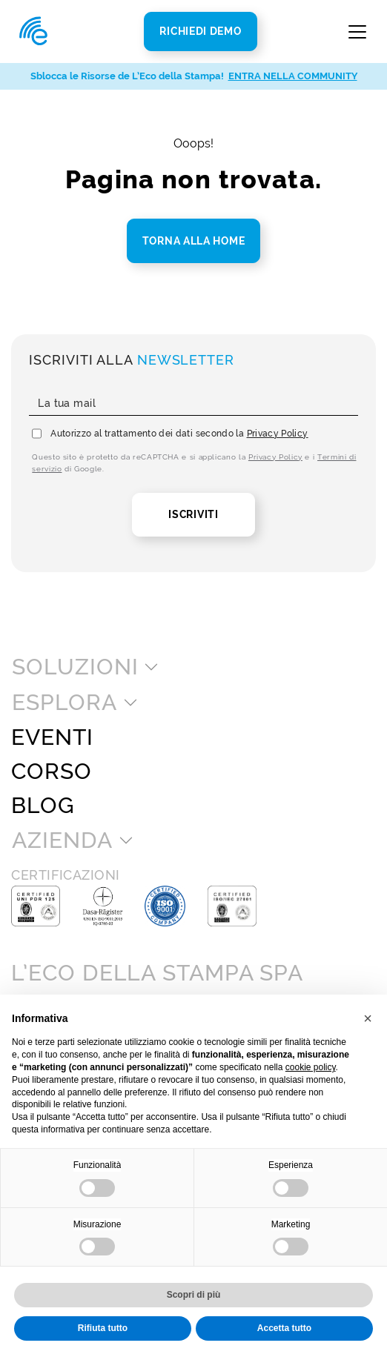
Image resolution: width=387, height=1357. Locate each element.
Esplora (64, 702)
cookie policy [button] (310, 1067)
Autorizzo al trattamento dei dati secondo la (179, 433)
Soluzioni (75, 667)
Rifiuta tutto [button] (103, 1328)
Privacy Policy (277, 433)
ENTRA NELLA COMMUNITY (292, 76)
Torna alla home (193, 241)
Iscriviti (193, 514)
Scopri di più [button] (194, 1295)
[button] (368, 1018)
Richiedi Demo (200, 31)
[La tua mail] (193, 404)
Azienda (62, 840)
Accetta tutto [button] (284, 1328)
